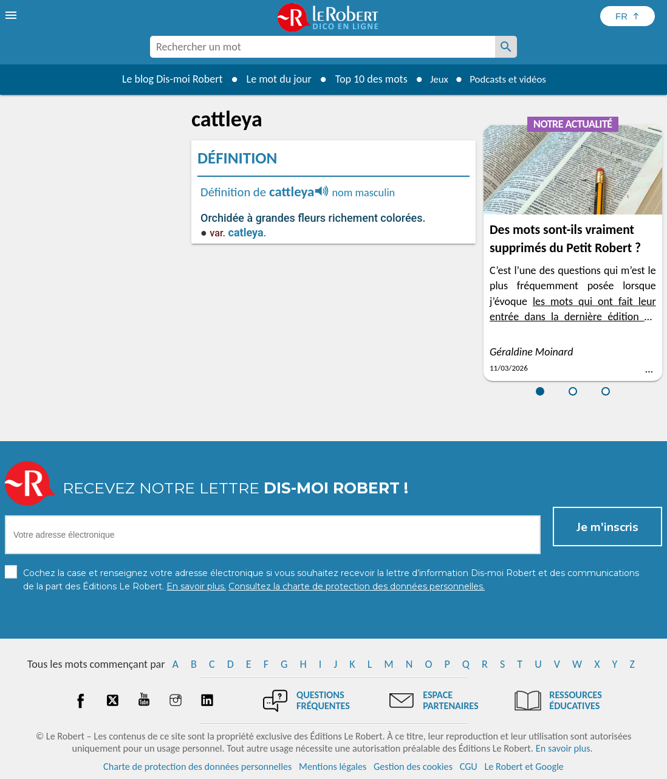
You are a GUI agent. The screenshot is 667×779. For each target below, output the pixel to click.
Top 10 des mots (366, 79)
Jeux (435, 79)
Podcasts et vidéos (509, 79)
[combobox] (322, 47)
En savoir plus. (564, 748)
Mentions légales (332, 766)
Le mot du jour (273, 79)
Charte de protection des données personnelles (197, 766)
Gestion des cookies (413, 766)
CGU (468, 766)
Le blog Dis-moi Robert (167, 79)
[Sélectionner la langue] (627, 16)
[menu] (12, 15)
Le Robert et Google (524, 766)
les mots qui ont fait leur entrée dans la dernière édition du (573, 316)
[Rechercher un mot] (506, 47)
